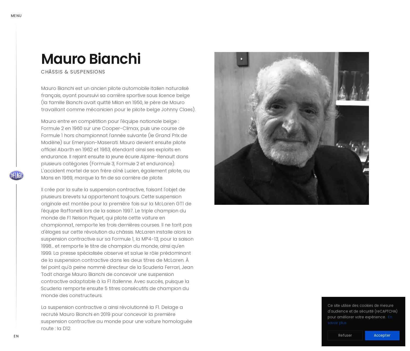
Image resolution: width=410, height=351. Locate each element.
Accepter (382, 335)
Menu (16, 16)
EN (16, 336)
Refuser (345, 335)
